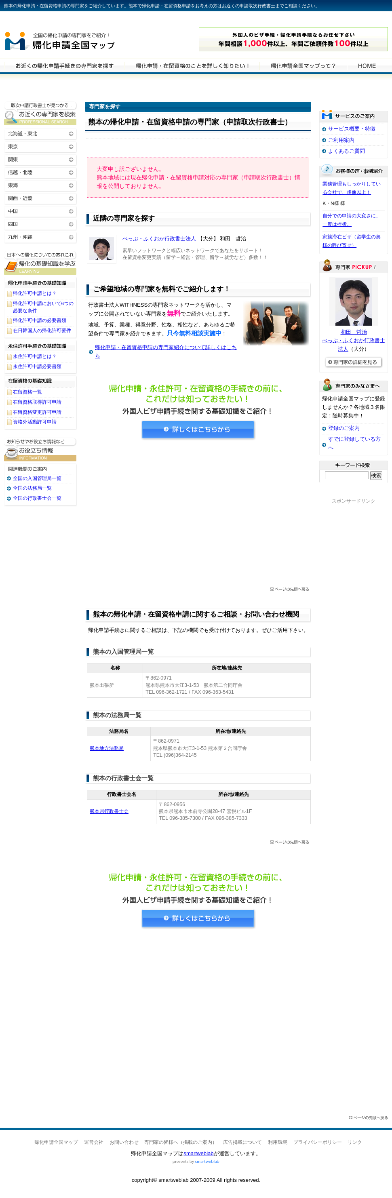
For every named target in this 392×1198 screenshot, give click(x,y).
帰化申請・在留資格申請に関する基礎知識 (40, 263)
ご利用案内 (341, 140)
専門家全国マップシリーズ (49, 20)
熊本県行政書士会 (109, 811)
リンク (355, 1142)
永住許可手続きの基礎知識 (40, 345)
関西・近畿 (40, 197)
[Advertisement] (198, 516)
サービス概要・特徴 (351, 129)
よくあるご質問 (346, 151)
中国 (40, 210)
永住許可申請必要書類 (37, 366)
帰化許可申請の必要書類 (39, 320)
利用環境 (277, 1142)
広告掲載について (242, 1142)
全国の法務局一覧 (32, 488)
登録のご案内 (344, 428)
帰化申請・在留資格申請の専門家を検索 (64, 65)
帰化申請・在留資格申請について (191, 65)
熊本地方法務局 (107, 748)
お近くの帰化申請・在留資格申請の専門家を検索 (40, 113)
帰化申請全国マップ (82, 39)
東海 (40, 184)
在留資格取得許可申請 (37, 402)
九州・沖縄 (40, 236)
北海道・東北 (40, 133)
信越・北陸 (40, 172)
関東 (40, 159)
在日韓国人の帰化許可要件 (42, 330)
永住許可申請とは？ (35, 356)
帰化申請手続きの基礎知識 (40, 282)
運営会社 (93, 1142)
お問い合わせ (124, 1142)
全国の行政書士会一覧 (37, 498)
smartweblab (198, 1153)
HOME (367, 65)
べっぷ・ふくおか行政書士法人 (159, 239)
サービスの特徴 (303, 65)
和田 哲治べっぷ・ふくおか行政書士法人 (353, 340)
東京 (40, 146)
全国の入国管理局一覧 (37, 478)
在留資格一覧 (27, 392)
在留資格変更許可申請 (37, 412)
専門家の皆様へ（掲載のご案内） (180, 1142)
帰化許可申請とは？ (35, 293)
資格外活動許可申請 (35, 422)
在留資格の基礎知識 (40, 381)
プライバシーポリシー (317, 1142)
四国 (40, 223)
